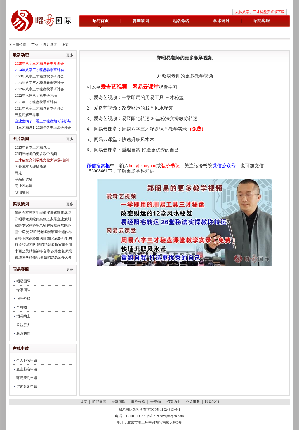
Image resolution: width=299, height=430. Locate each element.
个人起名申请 (26, 360)
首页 (34, 45)
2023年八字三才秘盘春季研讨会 (39, 83)
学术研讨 (221, 21)
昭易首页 (100, 21)
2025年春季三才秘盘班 (32, 147)
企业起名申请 (26, 369)
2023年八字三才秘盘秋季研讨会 (39, 76)
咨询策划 (141, 21)
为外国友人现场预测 (30, 167)
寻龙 (18, 173)
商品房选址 (23, 179)
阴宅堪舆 (22, 192)
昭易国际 (41, 21)
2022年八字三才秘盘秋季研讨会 (39, 89)
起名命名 (181, 21)
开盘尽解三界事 (27, 115)
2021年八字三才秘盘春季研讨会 (39, 108)
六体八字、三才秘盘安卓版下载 (259, 12)
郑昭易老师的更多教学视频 (36, 154)
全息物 (21, 307)
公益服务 (23, 325)
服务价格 (23, 299)
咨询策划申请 (26, 387)
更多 (69, 55)
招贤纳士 (23, 316)
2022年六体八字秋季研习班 (36, 96)
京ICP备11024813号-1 (163, 410)
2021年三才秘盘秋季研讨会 (36, 102)
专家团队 (23, 290)
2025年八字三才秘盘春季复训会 (39, 63)
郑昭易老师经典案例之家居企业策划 (43, 219)
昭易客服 (261, 21)
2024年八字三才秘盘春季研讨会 (39, 70)
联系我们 (23, 334)
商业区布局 (23, 186)
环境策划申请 (26, 378)
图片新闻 (50, 45)
